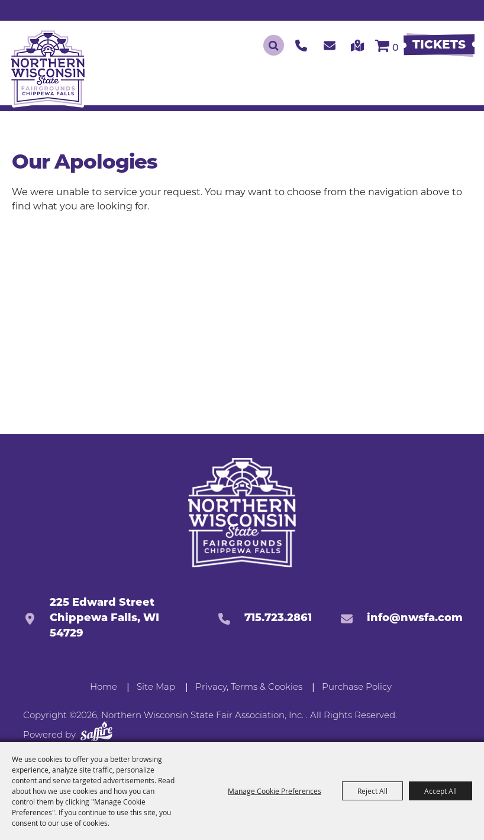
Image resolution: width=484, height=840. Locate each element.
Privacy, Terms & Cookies (248, 687)
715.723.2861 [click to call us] (278, 618)
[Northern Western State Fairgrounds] (242, 512)
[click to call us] (301, 45)
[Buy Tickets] (439, 45)
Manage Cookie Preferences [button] (274, 791)
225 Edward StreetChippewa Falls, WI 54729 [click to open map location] (104, 618)
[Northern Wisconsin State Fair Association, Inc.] (47, 68)
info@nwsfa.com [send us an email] (415, 618)
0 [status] (395, 48)
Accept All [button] (440, 791)
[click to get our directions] (357, 45)
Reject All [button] (372, 791)
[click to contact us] (329, 45)
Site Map (156, 687)
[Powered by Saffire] (96, 734)
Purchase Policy (357, 687)
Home (103, 687)
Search (273, 45)
